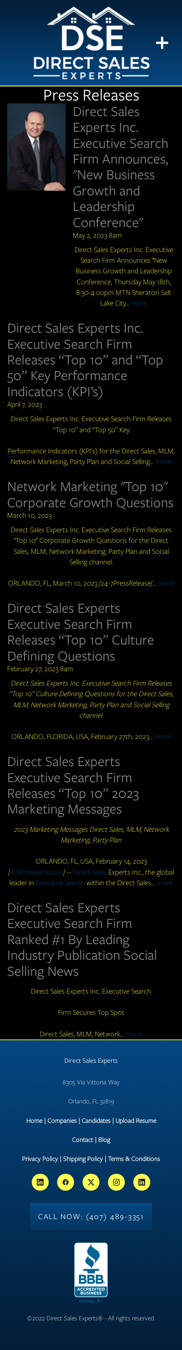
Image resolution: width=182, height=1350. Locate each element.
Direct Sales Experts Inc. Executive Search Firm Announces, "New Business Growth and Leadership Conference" (120, 166)
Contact (82, 1139)
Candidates (96, 1120)
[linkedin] (40, 1182)
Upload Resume (136, 1120)
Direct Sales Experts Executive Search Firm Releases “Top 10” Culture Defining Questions (80, 631)
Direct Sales (90, 872)
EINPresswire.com (37, 872)
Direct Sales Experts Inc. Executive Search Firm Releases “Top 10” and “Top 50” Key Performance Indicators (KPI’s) (85, 359)
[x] (91, 1182)
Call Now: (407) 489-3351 (91, 1216)
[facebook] (65, 1182)
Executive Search (60, 883)
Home (34, 1120)
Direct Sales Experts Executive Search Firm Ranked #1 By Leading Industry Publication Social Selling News (82, 939)
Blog (104, 1139)
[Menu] (162, 42)
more (139, 303)
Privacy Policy (40, 1159)
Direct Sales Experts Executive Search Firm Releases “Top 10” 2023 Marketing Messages (73, 785)
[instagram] (116, 1182)
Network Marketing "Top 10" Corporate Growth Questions (90, 494)
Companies (62, 1120)
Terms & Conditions (134, 1159)
